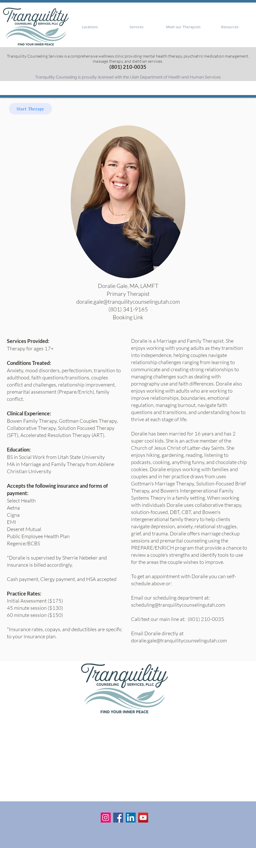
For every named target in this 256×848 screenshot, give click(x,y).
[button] (90, 27)
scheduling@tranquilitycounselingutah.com (178, 605)
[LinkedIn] (131, 818)
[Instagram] (106, 818)
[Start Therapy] (30, 108)
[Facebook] (118, 818)
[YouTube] (143, 818)
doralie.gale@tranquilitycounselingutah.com (179, 640)
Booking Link (128, 317)
